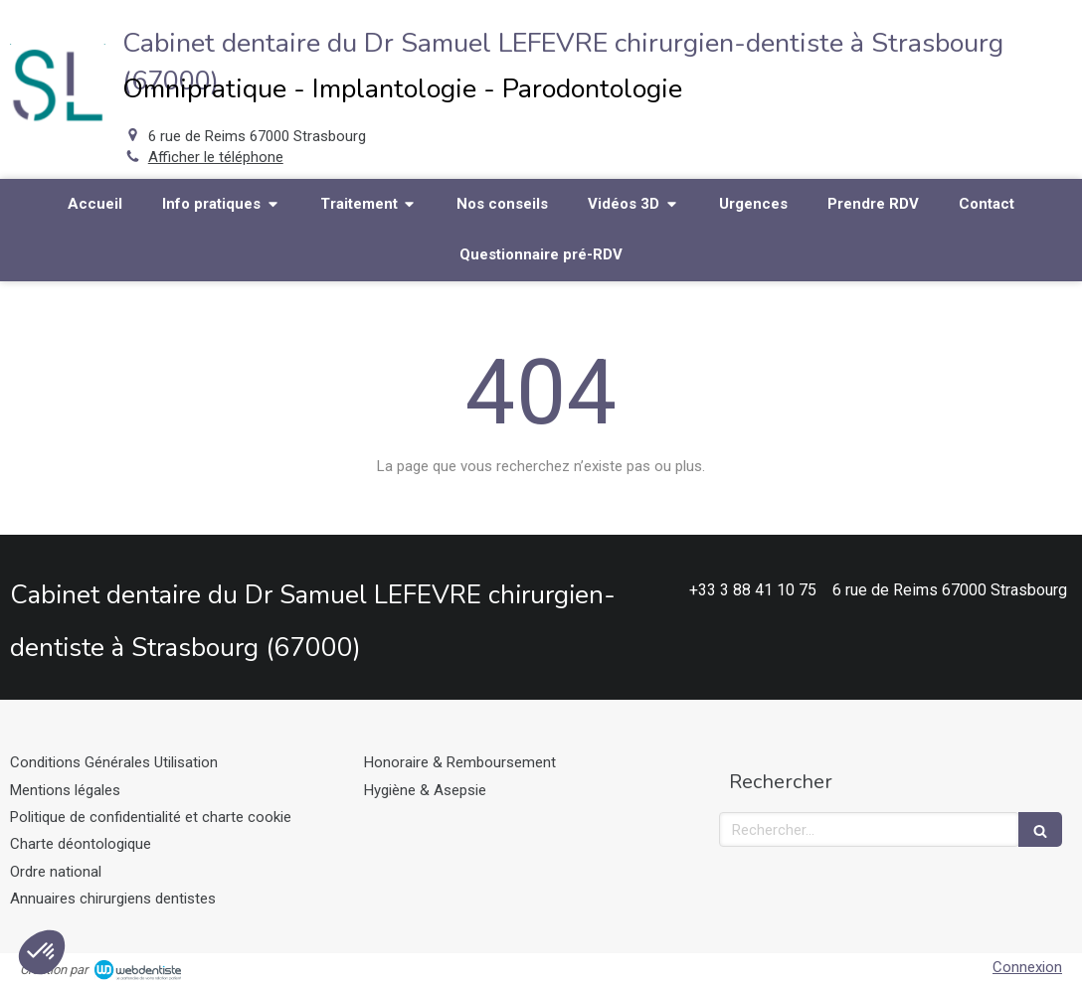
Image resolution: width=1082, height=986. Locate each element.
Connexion (1027, 967)
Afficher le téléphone (215, 157)
